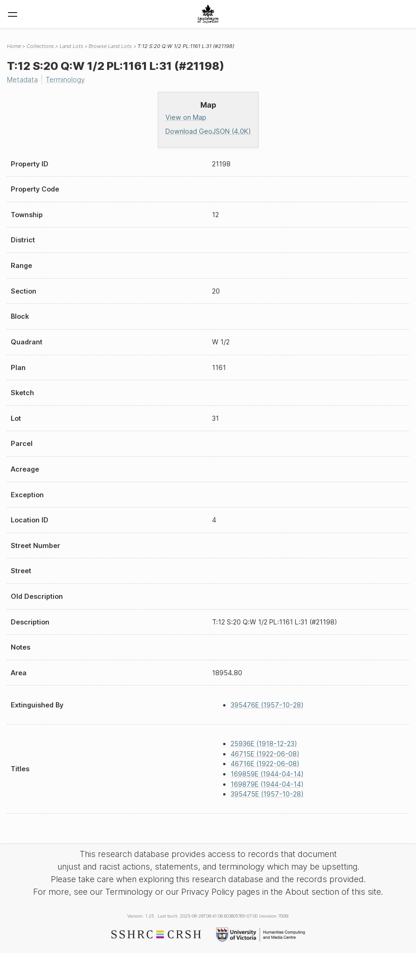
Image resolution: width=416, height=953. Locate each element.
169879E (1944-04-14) (267, 784)
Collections (40, 46)
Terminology (65, 79)
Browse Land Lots (110, 46)
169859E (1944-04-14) (267, 774)
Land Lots (71, 46)
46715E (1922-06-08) (265, 754)
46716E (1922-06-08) (265, 764)
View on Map (185, 117)
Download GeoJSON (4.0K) (208, 131)
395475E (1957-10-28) (267, 794)
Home (14, 46)
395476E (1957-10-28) (267, 705)
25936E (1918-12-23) (264, 743)
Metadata (22, 79)
